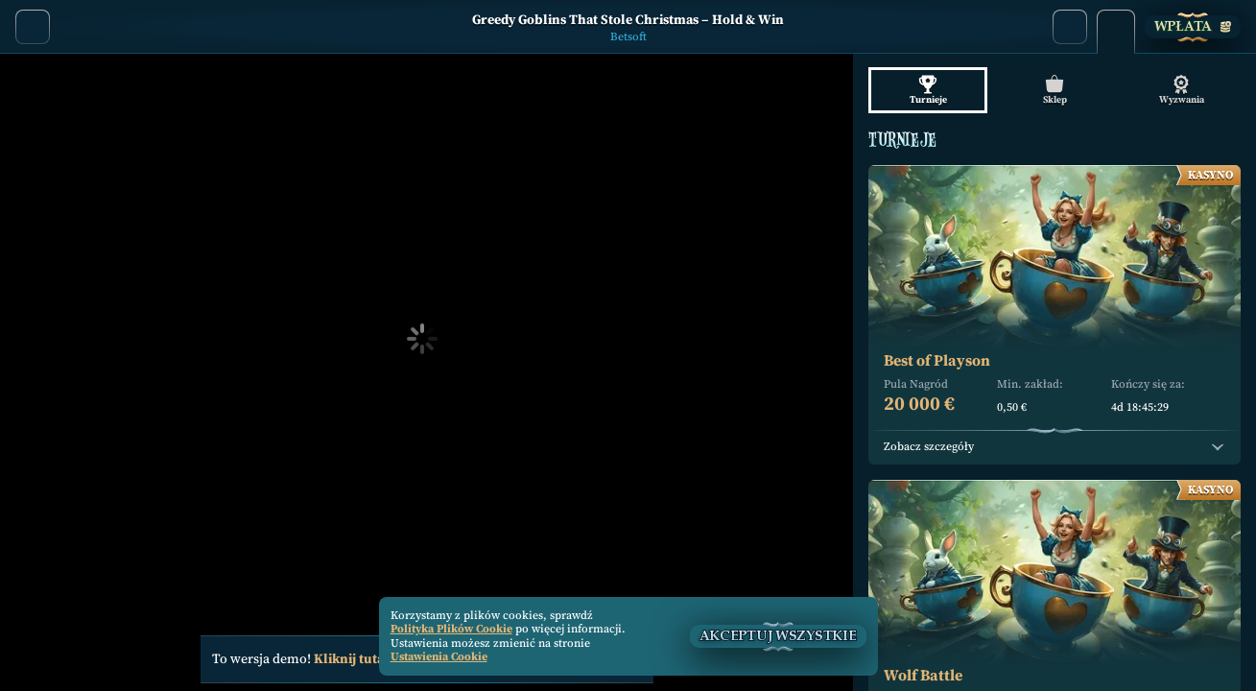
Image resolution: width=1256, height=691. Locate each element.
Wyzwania (1181, 90)
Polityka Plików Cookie (451, 628)
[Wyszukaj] (1070, 27)
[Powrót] (32, 27)
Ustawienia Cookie (439, 657)
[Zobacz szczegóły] (1217, 447)
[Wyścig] (1116, 27)
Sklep (1054, 90)
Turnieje (927, 90)
